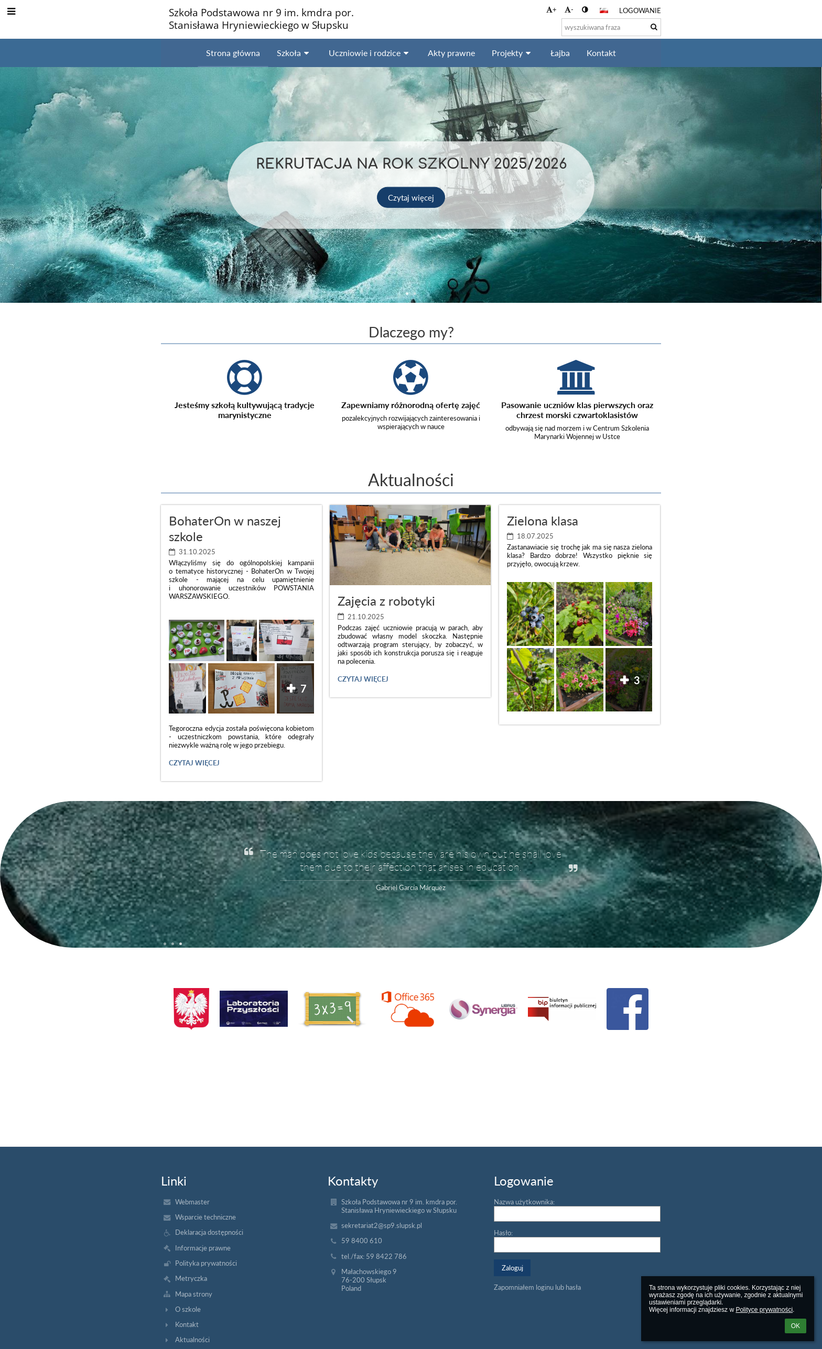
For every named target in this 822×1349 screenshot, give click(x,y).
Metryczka (191, 1278)
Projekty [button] (513, 53)
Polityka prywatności (206, 1263)
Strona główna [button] (233, 53)
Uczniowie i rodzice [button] (370, 53)
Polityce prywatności (764, 1309)
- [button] (569, 9)
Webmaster (192, 1202)
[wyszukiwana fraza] (611, 27)
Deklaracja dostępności (209, 1232)
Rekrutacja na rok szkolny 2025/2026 (411, 162)
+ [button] (551, 9)
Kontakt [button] (601, 53)
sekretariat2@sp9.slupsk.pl (381, 1225)
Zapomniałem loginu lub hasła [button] (537, 1287)
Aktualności (192, 1339)
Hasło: (503, 1233)
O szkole (188, 1309)
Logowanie (640, 10)
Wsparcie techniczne (205, 1217)
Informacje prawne (203, 1248)
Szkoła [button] (294, 53)
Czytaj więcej (411, 197)
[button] (604, 10)
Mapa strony (193, 1294)
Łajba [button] (560, 53)
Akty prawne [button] (451, 53)
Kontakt (187, 1324)
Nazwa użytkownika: (524, 1202)
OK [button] (795, 1326)
